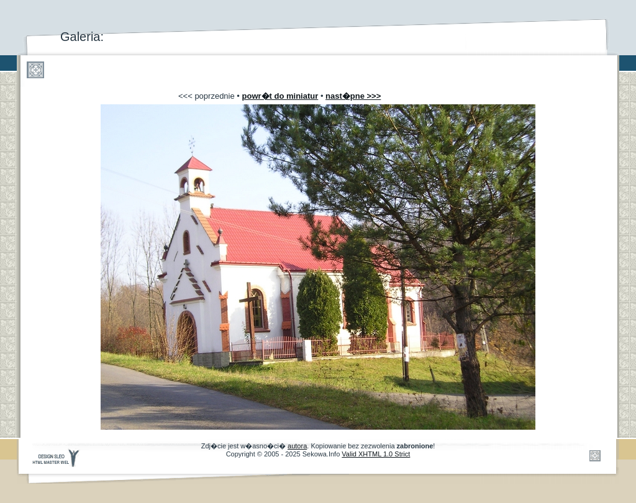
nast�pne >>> (353, 96)
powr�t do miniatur (280, 96)
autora (297, 446)
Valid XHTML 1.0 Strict (376, 454)
